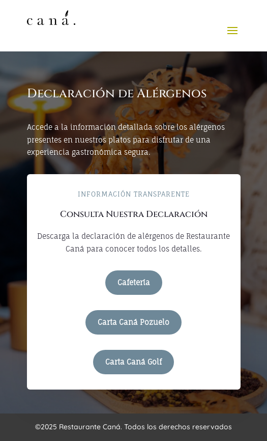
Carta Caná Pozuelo (133, 322)
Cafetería (133, 282)
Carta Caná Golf (133, 361)
